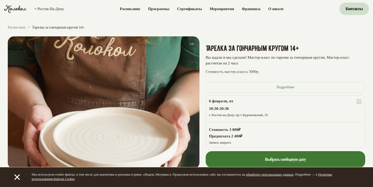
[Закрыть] (17, 177)
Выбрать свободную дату (285, 159)
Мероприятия (222, 9)
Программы (158, 9)
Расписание (130, 9)
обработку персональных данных (269, 174)
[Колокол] (15, 8)
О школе (276, 9)
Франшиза (251, 9)
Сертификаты (189, 9)
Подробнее (285, 87)
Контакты (354, 8)
